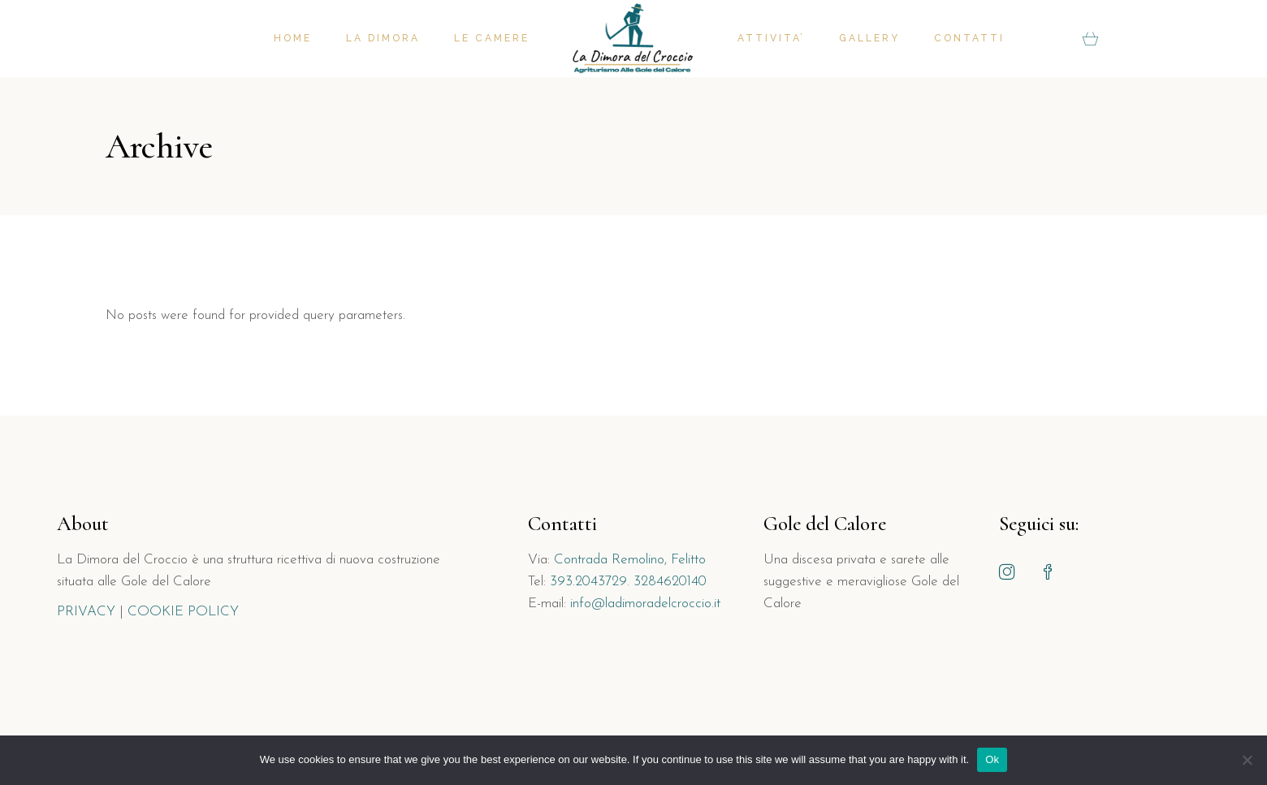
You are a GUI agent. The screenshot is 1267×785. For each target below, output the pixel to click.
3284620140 (670, 582)
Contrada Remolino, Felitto (630, 560)
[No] (1247, 760)
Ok (992, 759)
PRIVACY (86, 612)
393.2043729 (588, 582)
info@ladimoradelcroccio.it (645, 603)
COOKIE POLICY (183, 612)
